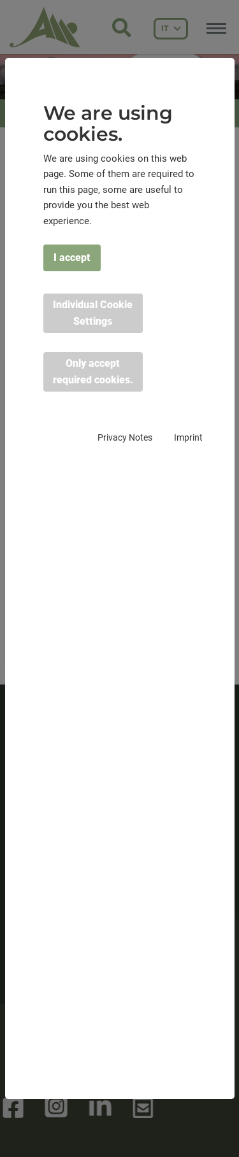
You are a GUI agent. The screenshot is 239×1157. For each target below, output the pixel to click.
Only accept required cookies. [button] (93, 371)
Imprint (188, 437)
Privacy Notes (125, 437)
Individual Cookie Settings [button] (93, 313)
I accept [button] (72, 258)
